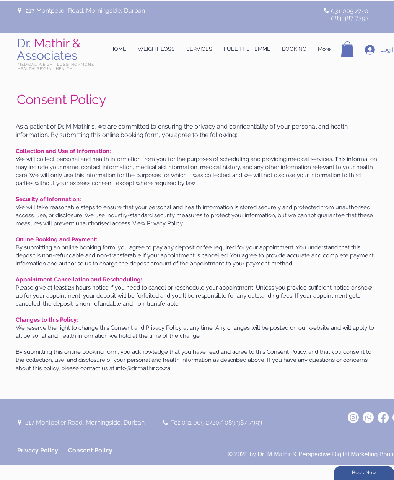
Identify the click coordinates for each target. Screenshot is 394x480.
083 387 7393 (350, 18)
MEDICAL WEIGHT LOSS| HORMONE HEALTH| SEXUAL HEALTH (56, 66)
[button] (347, 49)
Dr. (48, 49)
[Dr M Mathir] (353, 417)
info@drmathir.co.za (143, 368)
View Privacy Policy (157, 223)
